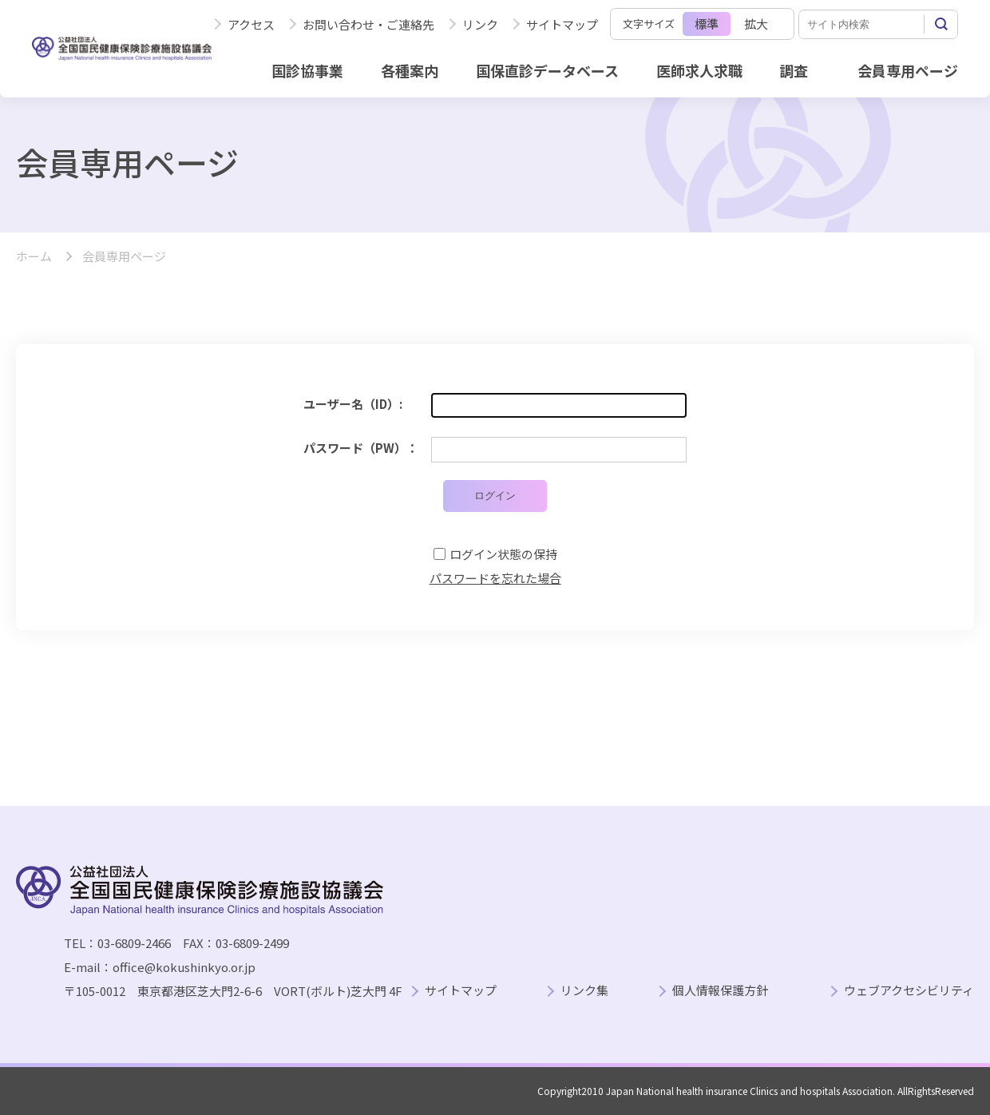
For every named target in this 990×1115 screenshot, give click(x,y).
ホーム (34, 256)
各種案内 (409, 70)
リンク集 (584, 990)
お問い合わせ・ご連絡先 (368, 24)
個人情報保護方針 (720, 990)
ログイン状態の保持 (503, 554)
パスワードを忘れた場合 (495, 577)
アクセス (251, 24)
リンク (480, 24)
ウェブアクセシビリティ (909, 990)
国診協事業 (307, 70)
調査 (793, 70)
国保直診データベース (547, 70)
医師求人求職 (699, 70)
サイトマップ (562, 24)
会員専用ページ (907, 70)
